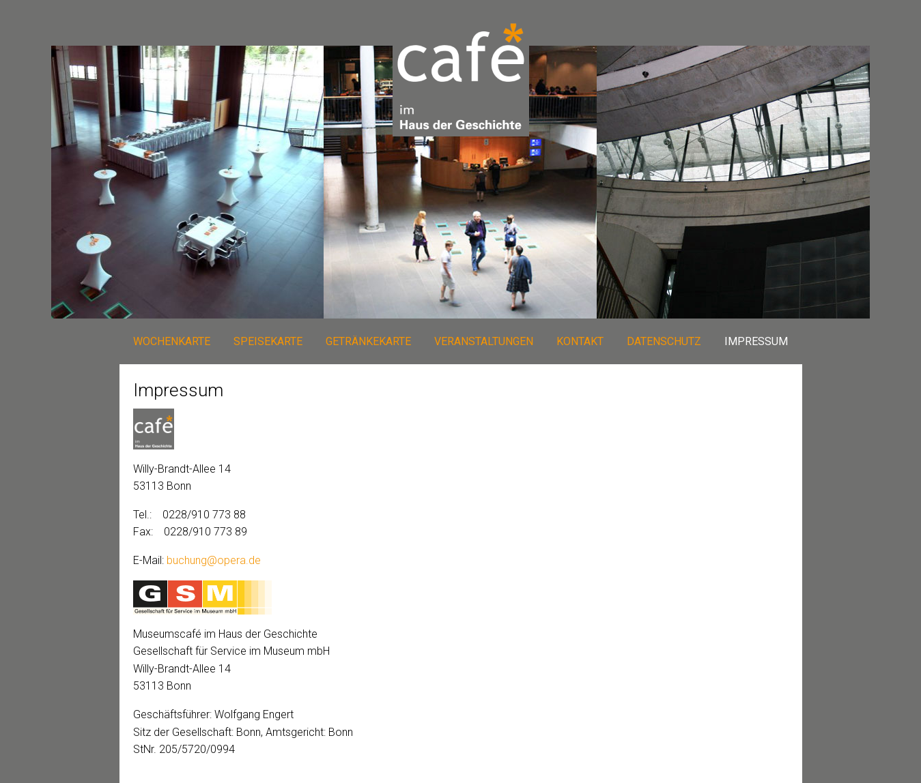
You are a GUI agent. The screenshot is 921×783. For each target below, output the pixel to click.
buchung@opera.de (214, 560)
